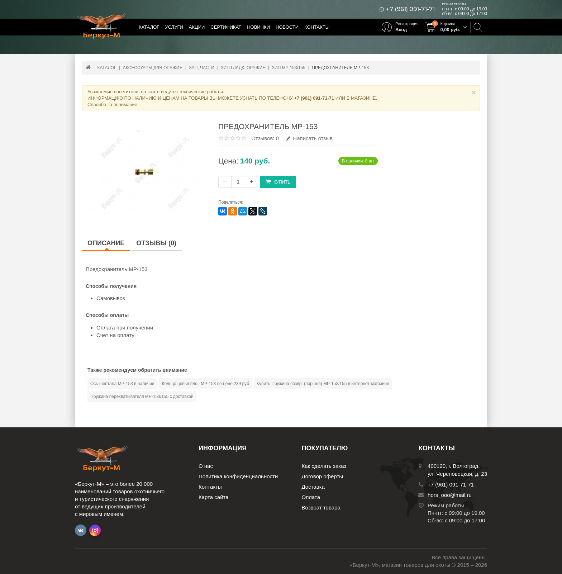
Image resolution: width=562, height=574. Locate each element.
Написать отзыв (309, 138)
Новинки (258, 27)
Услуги (174, 27)
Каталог (149, 27)
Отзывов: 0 (265, 138)
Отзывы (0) (156, 243)
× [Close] (474, 92)
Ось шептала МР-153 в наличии (122, 383)
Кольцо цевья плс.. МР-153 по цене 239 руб (205, 383)
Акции (197, 27)
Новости (287, 27)
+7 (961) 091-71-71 (410, 9)
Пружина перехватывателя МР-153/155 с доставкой (142, 396)
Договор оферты (322, 476)
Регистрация (406, 24)
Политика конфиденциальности (238, 476)
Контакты (316, 27)
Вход (401, 29)
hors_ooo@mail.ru (450, 495)
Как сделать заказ (324, 466)
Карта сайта (214, 497)
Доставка (313, 487)
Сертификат (225, 27)
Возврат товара (321, 507)
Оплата (311, 497)
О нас (206, 466)
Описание (105, 243)
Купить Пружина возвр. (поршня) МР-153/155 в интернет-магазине (323, 383)
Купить (277, 182)
